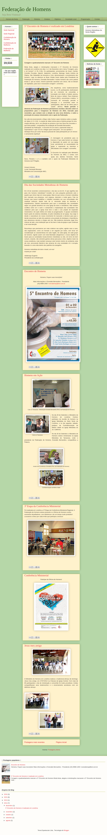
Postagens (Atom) (54, 750)
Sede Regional (9, 34)
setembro (9, 817)
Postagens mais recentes (34, 742)
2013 (6, 800)
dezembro (9, 805)
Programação (85, 19)
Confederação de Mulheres (10, 44)
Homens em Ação (33, 375)
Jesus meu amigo (33, 645)
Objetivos (58, 19)
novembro (9, 812)
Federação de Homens (26, 9)
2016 (6, 794)
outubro (8, 814)
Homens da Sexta (12, 19)
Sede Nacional (9, 30)
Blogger (66, 830)
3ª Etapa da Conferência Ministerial (42, 506)
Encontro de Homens (35, 271)
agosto (8, 820)
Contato (97, 19)
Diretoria (37, 19)
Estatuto (47, 19)
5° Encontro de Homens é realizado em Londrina (49, 26)
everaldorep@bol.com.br (57, 283)
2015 (6, 797)
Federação (26, 19)
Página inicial (61, 742)
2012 (6, 803)
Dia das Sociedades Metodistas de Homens (46, 184)
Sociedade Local (70, 19)
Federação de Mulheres (9, 49)
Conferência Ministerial (36, 575)
